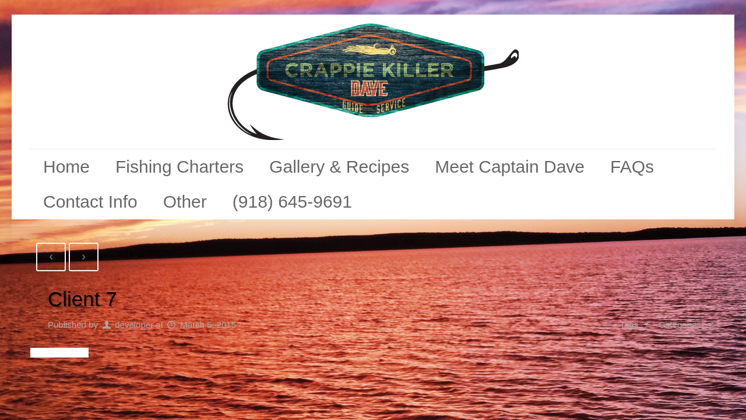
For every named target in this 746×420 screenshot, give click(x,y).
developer (134, 325)
